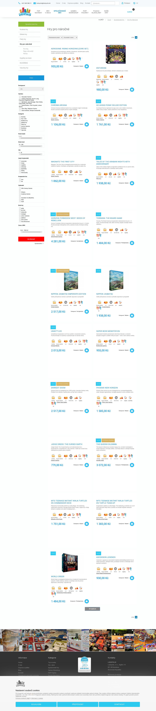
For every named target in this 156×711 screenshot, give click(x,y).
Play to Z (98, 178)
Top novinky (52, 662)
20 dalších (92, 609)
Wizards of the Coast (56, 519)
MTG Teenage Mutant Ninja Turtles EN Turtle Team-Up (114, 502)
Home (20, 662)
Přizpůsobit (77, 704)
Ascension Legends (105, 557)
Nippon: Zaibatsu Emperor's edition (68, 294)
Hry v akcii (51, 665)
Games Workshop (54, 670)
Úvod (109, 20)
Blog (19, 670)
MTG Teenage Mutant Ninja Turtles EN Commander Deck (69, 502)
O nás (20, 665)
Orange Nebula (55, 345)
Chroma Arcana (59, 105)
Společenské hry (119, 20)
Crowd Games (55, 307)
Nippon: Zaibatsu (104, 294)
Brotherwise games (101, 345)
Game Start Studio (62, 402)
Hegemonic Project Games (64, 592)
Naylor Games (55, 119)
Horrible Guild (100, 460)
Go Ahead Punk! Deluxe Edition (111, 105)
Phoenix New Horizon (107, 388)
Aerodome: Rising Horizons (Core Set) (69, 49)
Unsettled (56, 331)
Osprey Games (55, 460)
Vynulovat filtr (38, 243)
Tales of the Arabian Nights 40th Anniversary (113, 163)
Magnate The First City (62, 162)
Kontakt (20, 673)
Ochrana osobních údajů (23, 698)
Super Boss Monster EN (108, 331)
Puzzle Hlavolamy (54, 675)
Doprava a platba (23, 668)
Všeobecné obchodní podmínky (28, 675)
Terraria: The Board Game (109, 218)
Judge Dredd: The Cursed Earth (66, 444)
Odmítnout (119, 704)
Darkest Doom (58, 388)
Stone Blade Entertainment (103, 573)
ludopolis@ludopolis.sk (43, 3)
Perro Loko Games (107, 402)
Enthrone (101, 68)
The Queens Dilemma (106, 444)
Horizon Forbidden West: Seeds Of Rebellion (68, 219)
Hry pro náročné (132, 20)
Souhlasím (36, 704)
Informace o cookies (37, 698)
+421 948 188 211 (26, 3)
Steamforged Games (56, 236)
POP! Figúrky (52, 673)
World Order (57, 576)
